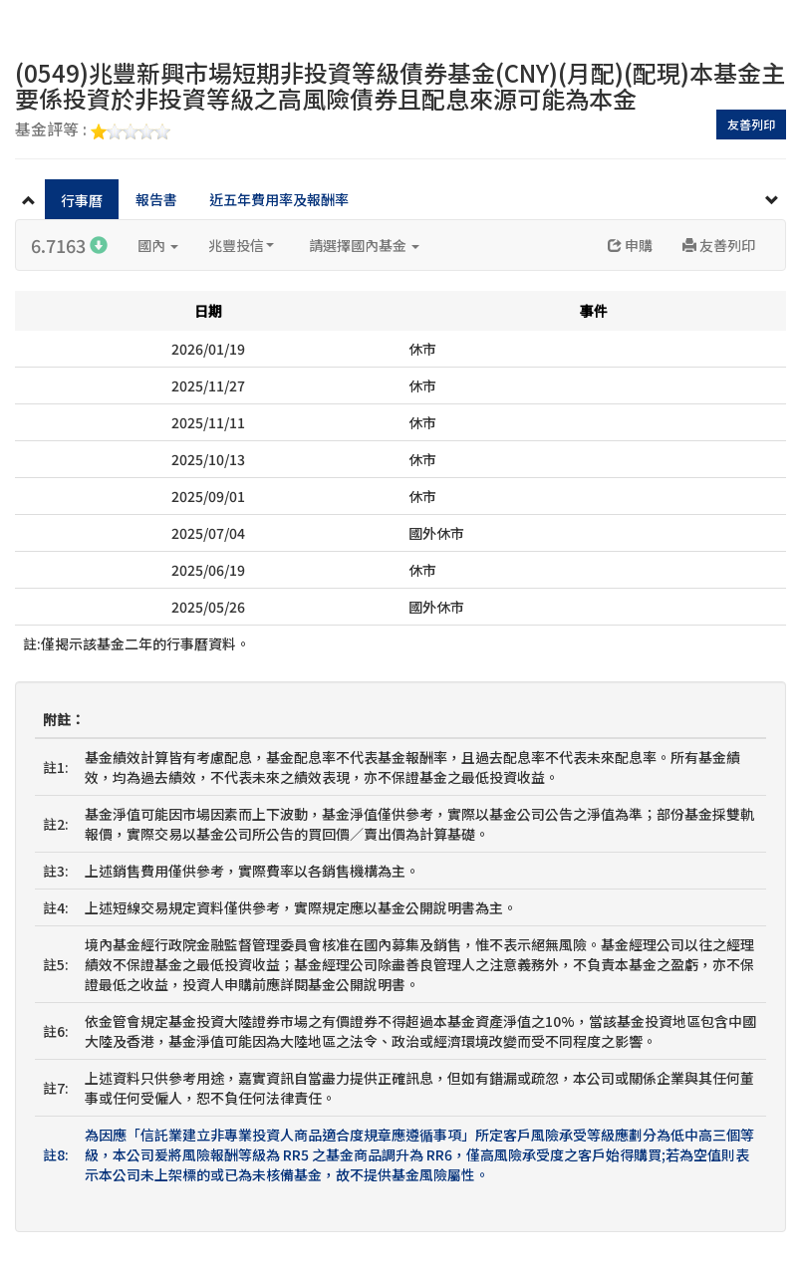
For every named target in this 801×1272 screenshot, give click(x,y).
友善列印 (751, 124)
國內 (157, 245)
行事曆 (82, 200)
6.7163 (69, 245)
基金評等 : (92, 130)
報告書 (156, 199)
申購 (630, 245)
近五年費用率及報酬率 (279, 199)
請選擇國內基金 (364, 245)
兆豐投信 (241, 245)
